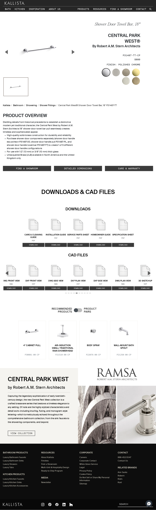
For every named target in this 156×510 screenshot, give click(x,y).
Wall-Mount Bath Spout (124, 346)
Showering (31, 105)
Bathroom (18, 105)
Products (83, 9)
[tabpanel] (78, 338)
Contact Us (123, 461)
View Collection (21, 433)
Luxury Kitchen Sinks (12, 483)
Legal (82, 468)
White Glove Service (88, 464)
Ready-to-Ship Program (52, 471)
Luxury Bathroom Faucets (14, 457)
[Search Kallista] (132, 504)
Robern (121, 476)
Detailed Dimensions (78, 168)
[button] (149, 503)
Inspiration (37, 9)
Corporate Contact (88, 461)
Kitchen (20, 9)
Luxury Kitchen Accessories (15, 486)
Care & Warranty (129, 168)
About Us (54, 9)
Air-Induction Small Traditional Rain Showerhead (62, 348)
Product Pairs (90, 310)
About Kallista (47, 457)
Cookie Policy (85, 474)
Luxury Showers (10, 464)
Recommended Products (62, 310)
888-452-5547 (124, 457)
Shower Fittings (47, 105)
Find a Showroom (121, 9)
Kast (120, 483)
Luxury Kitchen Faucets (13, 479)
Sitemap (83, 484)
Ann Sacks (122, 472)
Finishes (45, 461)
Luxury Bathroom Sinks (13, 461)
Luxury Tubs (8, 468)
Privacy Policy (85, 471)
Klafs (120, 479)
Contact (141, 9)
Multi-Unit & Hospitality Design (55, 468)
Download (33, 245)
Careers (83, 457)
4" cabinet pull (32, 345)
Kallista (6, 105)
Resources (99, 9)
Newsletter (46, 483)
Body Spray (93, 345)
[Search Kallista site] (150, 9)
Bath (8, 9)
